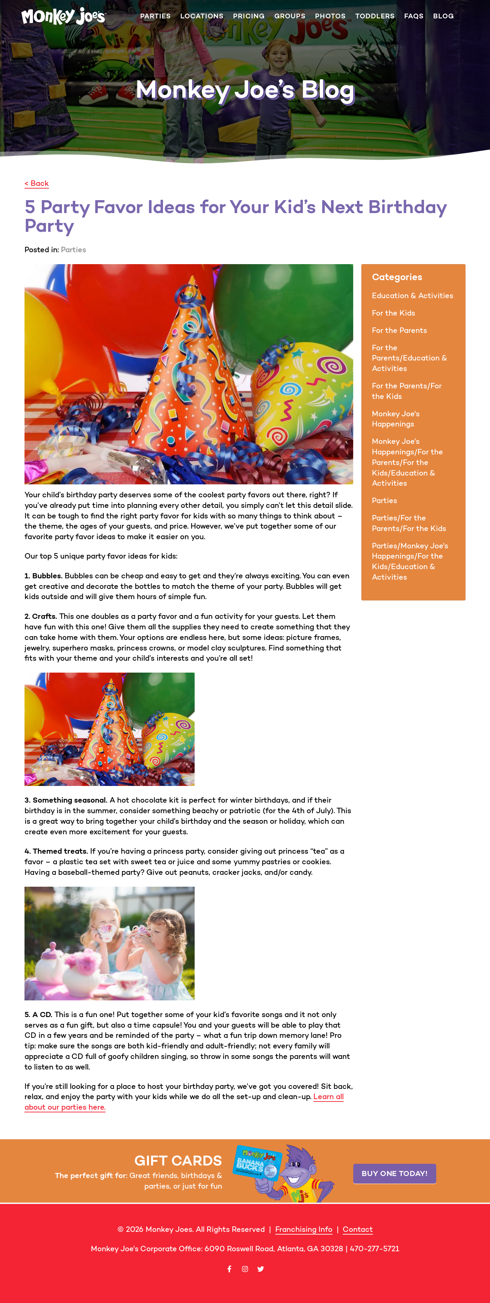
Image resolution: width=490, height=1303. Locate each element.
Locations (202, 16)
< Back (36, 183)
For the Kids (393, 313)
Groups (290, 16)
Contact (358, 1229)
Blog (443, 16)
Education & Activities (412, 295)
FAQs (414, 16)
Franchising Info (303, 1229)
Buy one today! (394, 1173)
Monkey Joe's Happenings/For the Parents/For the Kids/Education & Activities (407, 462)
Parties (155, 16)
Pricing (249, 16)
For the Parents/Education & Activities (409, 358)
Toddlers (375, 16)
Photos (330, 16)
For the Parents (399, 330)
